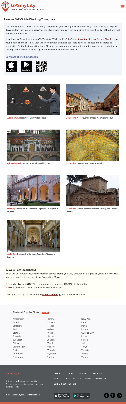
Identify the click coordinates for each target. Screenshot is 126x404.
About (57, 373)
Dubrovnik (18, 354)
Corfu (15, 350)
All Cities (68, 373)
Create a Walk (99, 373)
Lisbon (50, 336)
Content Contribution (65, 384)
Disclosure (100, 379)
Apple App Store (86, 39)
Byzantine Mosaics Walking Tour (36, 163)
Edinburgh (18, 357)
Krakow (51, 329)
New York (86, 319)
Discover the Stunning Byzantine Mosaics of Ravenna (31, 256)
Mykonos (51, 354)
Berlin (15, 329)
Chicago (17, 343)
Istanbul (51, 326)
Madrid (50, 343)
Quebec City (87, 333)
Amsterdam (18, 319)
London (51, 340)
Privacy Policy (73, 379)
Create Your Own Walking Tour (32, 118)
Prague (84, 329)
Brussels (17, 336)
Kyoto (50, 333)
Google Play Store (106, 39)
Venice (84, 354)
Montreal (51, 347)
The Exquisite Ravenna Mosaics (90, 163)
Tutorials (82, 373)
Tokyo (84, 347)
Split (83, 343)
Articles (58, 379)
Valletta (85, 350)
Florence (51, 319)
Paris (83, 322)
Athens (16, 322)
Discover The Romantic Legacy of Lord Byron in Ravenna (32, 210)
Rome (84, 336)
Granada (51, 322)
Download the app (51, 295)
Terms (88, 379)
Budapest (17, 340)
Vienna (84, 357)
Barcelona (17, 326)
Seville (84, 340)
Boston (16, 333)
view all (45, 313)
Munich (51, 350)
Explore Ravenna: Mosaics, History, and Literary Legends (91, 210)
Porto (84, 326)
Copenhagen (19, 347)
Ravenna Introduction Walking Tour (97, 118)
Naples (50, 357)
